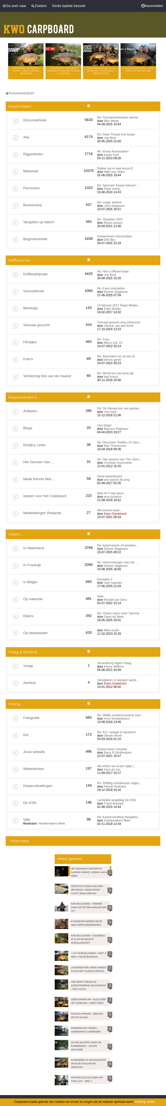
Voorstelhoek (33, 291)
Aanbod (29, 683)
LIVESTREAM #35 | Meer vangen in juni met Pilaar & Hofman (63, 71)
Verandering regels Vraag (114, 663)
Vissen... (15, 534)
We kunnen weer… (110, 510)
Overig (14, 704)
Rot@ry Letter (34, 445)
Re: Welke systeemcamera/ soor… (120, 715)
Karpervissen (19, 106)
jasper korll (111, 154)
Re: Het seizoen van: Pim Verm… (119, 459)
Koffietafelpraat (35, 274)
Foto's (28, 359)
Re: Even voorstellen (111, 288)
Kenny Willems (114, 666)
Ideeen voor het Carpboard (44, 496)
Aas (26, 137)
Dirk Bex (109, 239)
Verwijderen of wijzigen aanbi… (118, 680)
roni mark (110, 411)
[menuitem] (152, 5)
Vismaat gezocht (36, 325)
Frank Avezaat (113, 803)
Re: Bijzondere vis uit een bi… (117, 356)
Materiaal (30, 171)
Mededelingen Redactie (42, 513)
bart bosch (111, 376)
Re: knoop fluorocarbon (112, 151)
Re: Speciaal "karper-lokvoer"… (118, 185)
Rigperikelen (33, 154)
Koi (25, 735)
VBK (26, 820)
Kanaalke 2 (104, 579)
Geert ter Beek (114, 616)
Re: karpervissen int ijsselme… (118, 545)
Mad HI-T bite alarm (110, 493)
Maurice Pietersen (116, 428)
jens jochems (112, 496)
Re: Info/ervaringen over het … (117, 562)
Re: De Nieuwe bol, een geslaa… (119, 408)
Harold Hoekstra (115, 786)
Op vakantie (32, 599)
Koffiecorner (19, 260)
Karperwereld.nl (22, 397)
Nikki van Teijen (114, 171)
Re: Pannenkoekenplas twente (117, 117)
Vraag (28, 666)
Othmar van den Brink (118, 325)
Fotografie (31, 718)
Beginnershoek (35, 239)
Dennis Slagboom (116, 291)
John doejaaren (114, 205)
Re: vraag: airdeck (109, 202)
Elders (28, 616)
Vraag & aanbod (22, 652)
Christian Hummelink (118, 462)
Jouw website (34, 752)
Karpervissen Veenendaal (114, 236)
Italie (100, 596)
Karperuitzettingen (38, 786)
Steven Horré (113, 735)
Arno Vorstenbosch (116, 718)
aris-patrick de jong (116, 479)
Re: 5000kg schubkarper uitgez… (119, 783)
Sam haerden (113, 582)
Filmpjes (30, 342)
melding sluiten (145, 1101)
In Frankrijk (32, 565)
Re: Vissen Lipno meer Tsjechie (118, 613)
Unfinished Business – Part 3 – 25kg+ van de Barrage (26, 71)
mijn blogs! (104, 425)
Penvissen (31, 188)
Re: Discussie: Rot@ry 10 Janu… (119, 442)
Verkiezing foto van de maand (47, 376)
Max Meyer (111, 120)
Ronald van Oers (115, 599)
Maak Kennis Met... (38, 479)
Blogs (27, 428)
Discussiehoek (35, 120)
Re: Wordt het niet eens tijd (115, 373)
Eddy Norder (112, 308)
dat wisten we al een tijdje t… (116, 766)
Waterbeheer (33, 769)
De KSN (29, 803)
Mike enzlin (111, 630)
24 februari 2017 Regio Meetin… (119, 305)
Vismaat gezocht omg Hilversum (118, 322)
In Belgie (30, 582)
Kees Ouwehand (115, 513)
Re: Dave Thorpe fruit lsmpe (116, 134)
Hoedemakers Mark (52, 823)
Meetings (30, 308)
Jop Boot (110, 137)
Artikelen (30, 411)
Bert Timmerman (115, 445)
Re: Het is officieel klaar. (113, 271)
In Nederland (33, 548)
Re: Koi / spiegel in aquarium (116, 732)
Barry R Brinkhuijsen (117, 752)
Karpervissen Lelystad (112, 749)
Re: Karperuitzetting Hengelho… (119, 817)
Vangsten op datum (38, 222)
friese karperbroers (109, 476)
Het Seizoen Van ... (38, 462)
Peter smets (112, 188)
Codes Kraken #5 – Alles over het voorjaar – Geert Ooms (100, 71)
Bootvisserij (32, 205)
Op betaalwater (35, 633)
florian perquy (113, 222)
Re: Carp (103, 339)
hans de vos (112, 769)
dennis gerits (112, 359)
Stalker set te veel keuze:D (115, 168)
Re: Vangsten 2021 (110, 219)
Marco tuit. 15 (113, 342)
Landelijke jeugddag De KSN (116, 800)
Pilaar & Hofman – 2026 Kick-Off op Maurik (138, 69)
